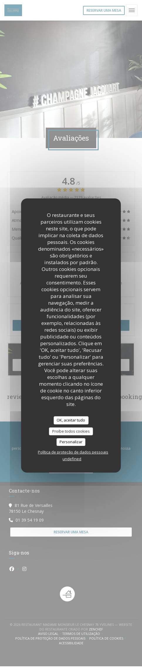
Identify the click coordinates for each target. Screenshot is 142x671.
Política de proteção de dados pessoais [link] (73, 452)
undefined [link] (71, 458)
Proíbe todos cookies (71, 431)
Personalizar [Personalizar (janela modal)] (71, 441)
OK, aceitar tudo (71, 420)
